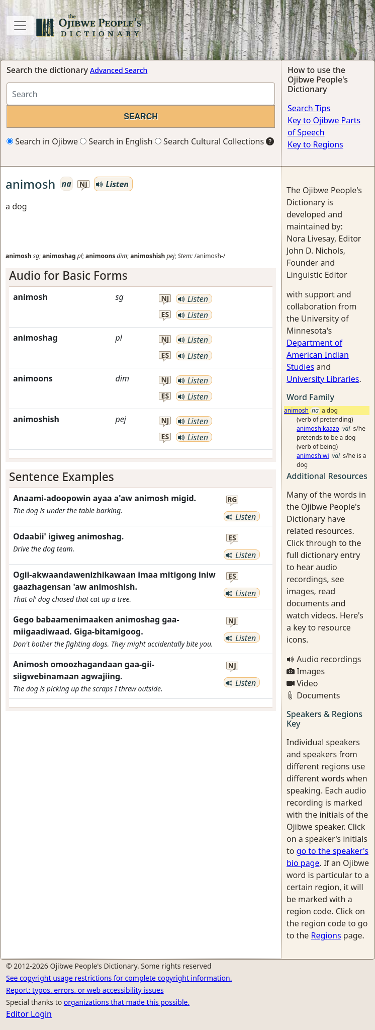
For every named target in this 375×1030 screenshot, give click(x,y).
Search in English (116, 141)
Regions (326, 935)
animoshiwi (313, 455)
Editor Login (29, 1013)
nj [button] (83, 184)
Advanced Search (118, 70)
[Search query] (141, 94)
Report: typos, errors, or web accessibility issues (85, 990)
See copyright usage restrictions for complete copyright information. (119, 978)
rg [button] (232, 500)
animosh (296, 410)
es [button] (165, 314)
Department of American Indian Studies (318, 354)
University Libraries (323, 378)
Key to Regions (315, 144)
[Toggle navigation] (20, 26)
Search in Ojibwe (42, 141)
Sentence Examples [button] (61, 477)
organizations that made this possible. (127, 1002)
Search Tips (309, 108)
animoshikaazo (318, 428)
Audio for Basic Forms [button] (68, 275)
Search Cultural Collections (209, 141)
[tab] (140, 275)
